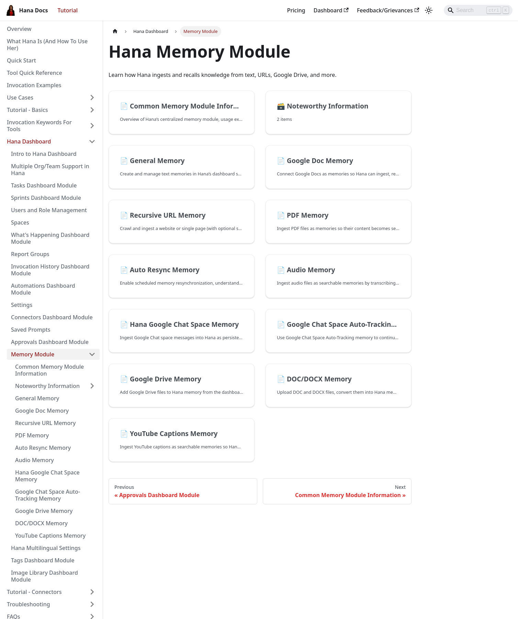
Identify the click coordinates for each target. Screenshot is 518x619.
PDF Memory (32, 435)
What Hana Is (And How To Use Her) (47, 44)
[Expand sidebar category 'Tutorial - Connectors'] (92, 591)
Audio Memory (34, 460)
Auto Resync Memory (43, 447)
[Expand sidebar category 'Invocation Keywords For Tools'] (92, 126)
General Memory (37, 398)
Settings (21, 305)
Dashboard (331, 10)
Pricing (296, 10)
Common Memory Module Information (49, 370)
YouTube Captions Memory (50, 535)
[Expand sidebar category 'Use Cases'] (92, 97)
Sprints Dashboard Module (46, 198)
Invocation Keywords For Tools (39, 125)
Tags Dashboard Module (43, 560)
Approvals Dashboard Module (50, 342)
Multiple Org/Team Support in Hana (50, 169)
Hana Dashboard (29, 141)
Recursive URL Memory (45, 423)
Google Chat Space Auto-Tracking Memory (47, 495)
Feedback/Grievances (388, 10)
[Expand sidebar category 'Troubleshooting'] (92, 604)
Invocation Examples (34, 85)
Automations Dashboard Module (43, 289)
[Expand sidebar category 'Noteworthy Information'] (92, 385)
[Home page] (115, 31)
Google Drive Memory (43, 511)
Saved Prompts (30, 329)
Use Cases (20, 97)
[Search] (478, 10)
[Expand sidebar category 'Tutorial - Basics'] (92, 109)
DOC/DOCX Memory (41, 523)
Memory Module (32, 354)
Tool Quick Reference (34, 73)
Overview (19, 29)
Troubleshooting (28, 604)
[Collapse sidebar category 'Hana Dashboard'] (92, 141)
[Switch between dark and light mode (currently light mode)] (428, 10)
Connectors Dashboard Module (52, 317)
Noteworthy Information (47, 386)
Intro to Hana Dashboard (44, 154)
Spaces (20, 222)
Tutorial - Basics (27, 110)
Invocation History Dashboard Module (50, 270)
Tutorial (67, 10)
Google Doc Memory (42, 410)
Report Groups (30, 254)
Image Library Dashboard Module (44, 576)
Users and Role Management (49, 210)
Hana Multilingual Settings (46, 548)
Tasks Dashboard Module (44, 185)
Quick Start (21, 60)
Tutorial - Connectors (34, 592)
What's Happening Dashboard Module (50, 238)
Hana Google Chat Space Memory (47, 476)
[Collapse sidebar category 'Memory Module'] (92, 354)
